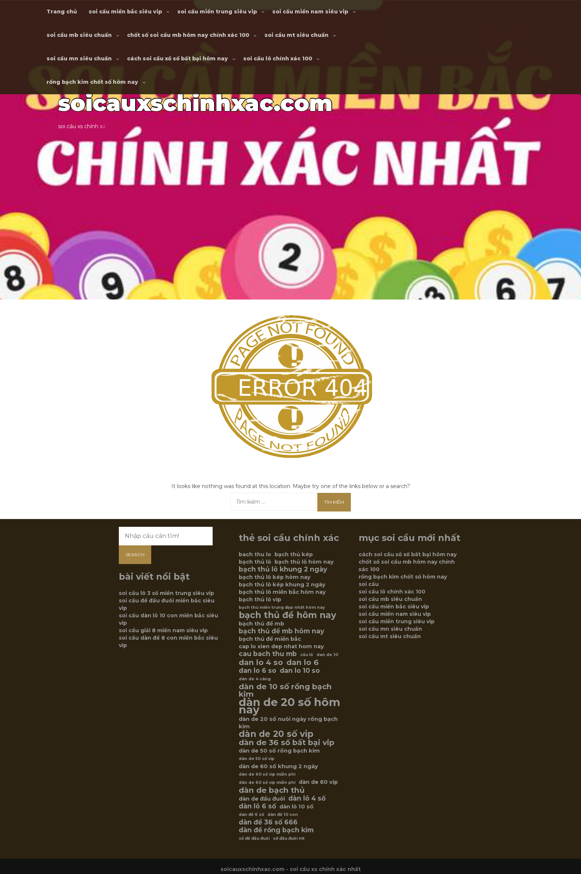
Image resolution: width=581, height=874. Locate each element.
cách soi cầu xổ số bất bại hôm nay (177, 58)
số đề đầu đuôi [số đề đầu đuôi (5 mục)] (254, 838)
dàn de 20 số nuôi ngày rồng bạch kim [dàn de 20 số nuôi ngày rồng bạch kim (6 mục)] (288, 723)
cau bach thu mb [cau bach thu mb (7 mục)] (268, 654)
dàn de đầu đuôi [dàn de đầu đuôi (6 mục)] (262, 798)
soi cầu (369, 584)
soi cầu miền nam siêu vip (310, 11)
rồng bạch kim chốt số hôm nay (92, 82)
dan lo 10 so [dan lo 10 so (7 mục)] (300, 670)
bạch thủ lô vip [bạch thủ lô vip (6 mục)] (260, 599)
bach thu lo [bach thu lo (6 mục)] (255, 554)
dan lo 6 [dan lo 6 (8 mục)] (302, 662)
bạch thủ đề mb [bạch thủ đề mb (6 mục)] (261, 623)
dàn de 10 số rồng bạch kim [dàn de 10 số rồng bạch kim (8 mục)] (285, 690)
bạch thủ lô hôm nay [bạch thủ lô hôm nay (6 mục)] (304, 561)
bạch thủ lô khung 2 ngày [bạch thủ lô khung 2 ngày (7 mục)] (283, 569)
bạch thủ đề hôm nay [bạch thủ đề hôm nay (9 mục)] (287, 615)
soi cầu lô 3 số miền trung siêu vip (166, 593)
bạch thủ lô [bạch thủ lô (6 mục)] (255, 561)
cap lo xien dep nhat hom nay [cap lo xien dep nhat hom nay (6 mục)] (281, 646)
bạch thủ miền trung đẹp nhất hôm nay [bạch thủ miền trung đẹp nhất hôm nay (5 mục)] (282, 607)
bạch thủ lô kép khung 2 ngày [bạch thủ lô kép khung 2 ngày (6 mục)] (282, 584)
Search (135, 554)
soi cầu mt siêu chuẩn (296, 35)
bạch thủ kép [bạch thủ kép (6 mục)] (293, 554)
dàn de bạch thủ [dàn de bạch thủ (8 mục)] (272, 790)
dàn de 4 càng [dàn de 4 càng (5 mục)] (255, 679)
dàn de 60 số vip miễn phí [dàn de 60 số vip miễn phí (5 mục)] (267, 774)
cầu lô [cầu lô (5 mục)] (306, 654)
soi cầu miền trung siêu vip (217, 11)
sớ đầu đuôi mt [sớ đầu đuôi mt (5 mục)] (289, 838)
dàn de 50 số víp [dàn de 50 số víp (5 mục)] (256, 758)
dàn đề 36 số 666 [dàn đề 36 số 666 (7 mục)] (268, 822)
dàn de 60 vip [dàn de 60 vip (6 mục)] (318, 782)
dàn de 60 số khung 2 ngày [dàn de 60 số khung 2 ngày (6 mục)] (278, 766)
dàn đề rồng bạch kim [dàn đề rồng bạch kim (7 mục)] (276, 830)
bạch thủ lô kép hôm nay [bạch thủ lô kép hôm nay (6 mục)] (275, 577)
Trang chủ (62, 11)
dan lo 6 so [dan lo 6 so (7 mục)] (257, 670)
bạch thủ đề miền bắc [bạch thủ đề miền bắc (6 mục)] (270, 639)
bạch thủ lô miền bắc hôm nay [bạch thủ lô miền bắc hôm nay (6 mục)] (282, 592)
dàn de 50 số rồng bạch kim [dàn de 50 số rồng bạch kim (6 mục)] (279, 750)
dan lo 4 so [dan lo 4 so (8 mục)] (261, 662)
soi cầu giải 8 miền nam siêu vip (163, 630)
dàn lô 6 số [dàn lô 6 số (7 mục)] (257, 806)
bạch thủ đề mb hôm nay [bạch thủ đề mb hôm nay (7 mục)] (281, 631)
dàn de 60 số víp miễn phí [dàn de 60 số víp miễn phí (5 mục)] (267, 782)
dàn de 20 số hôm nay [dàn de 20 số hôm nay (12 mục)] (289, 706)
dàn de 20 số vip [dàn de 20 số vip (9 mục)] (276, 734)
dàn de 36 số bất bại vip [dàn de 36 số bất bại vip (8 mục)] (286, 742)
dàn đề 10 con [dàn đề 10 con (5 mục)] (282, 814)
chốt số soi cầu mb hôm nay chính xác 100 (188, 35)
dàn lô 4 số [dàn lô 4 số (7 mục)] (307, 798)
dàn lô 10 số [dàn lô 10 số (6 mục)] (296, 806)
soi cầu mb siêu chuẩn (79, 35)
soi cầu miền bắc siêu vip (125, 11)
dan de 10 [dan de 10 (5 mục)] (327, 654)
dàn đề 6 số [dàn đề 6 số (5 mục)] (251, 814)
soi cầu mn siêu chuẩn (79, 58)
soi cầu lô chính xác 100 (277, 58)
